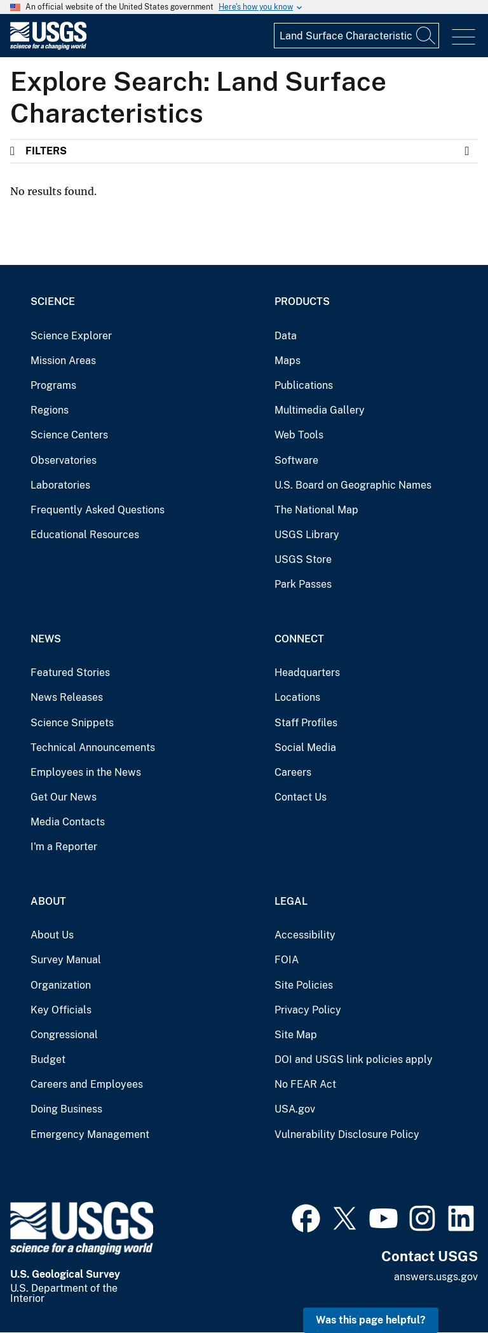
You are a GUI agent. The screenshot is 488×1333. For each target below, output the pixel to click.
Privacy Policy (307, 1010)
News (45, 639)
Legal (291, 901)
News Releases (66, 697)
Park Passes (303, 584)
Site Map (295, 1035)
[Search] (426, 35)
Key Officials (61, 1010)
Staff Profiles (305, 723)
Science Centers (69, 435)
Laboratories (60, 485)
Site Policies (303, 985)
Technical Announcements (92, 747)
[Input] (356, 35)
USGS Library (306, 535)
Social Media (305, 747)
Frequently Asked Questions (97, 510)
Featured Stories (70, 672)
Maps (287, 361)
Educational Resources (84, 535)
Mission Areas (63, 361)
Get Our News (63, 797)
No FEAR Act (305, 1084)
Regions (49, 410)
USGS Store (303, 559)
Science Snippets (72, 723)
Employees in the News (85, 772)
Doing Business (66, 1109)
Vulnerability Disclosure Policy (346, 1134)
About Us (52, 935)
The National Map (316, 510)
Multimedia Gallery (319, 410)
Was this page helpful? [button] (371, 1320)
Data (285, 336)
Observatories (63, 460)
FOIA (286, 960)
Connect (299, 639)
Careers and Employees (86, 1084)
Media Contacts (67, 822)
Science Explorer (71, 336)
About (48, 901)
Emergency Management (89, 1134)
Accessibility (305, 935)
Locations (297, 697)
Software (296, 460)
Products (302, 301)
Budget (47, 1059)
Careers (292, 772)
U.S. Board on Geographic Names (352, 485)
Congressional (64, 1035)
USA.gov (294, 1109)
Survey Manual (65, 960)
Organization (60, 985)
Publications (303, 385)
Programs (53, 385)
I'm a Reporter (63, 847)
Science (52, 301)
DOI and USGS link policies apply (353, 1059)
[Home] (48, 47)
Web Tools (298, 435)
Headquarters (307, 672)
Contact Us (300, 797)
